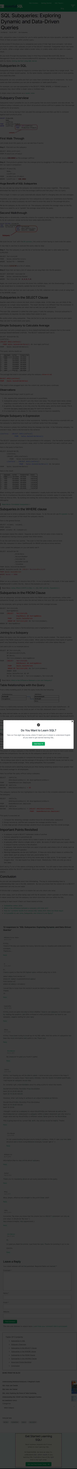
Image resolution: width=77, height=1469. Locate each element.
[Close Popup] (72, 721)
